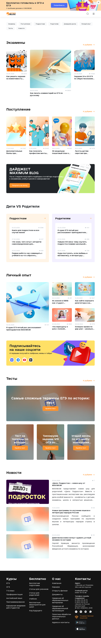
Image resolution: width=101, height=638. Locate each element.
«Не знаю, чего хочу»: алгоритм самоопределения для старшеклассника (26, 244)
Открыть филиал (60, 591)
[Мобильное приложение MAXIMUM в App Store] (81, 629)
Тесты (10, 28)
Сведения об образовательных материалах (60, 600)
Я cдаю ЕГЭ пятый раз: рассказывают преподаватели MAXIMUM (72, 232)
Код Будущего (35, 611)
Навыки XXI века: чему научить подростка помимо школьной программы (72, 244)
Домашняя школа (70, 24)
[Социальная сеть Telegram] (85, 612)
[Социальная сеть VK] (81, 612)
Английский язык (14, 598)
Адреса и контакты (61, 622)
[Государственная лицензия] (83, 617)
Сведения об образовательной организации (60, 608)
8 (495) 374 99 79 (81, 600)
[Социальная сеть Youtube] (76, 612)
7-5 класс (10, 591)
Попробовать (59, 5)
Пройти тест (50, 408)
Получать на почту (19, 185)
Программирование (15, 602)
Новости (21, 28)
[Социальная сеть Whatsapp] (90, 612)
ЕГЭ (8, 583)
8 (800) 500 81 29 (81, 602)
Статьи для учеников (38, 589)
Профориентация (14, 594)
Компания (56, 583)
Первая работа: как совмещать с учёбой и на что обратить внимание (27, 255)
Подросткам (40, 24)
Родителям (54, 24)
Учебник (33, 599)
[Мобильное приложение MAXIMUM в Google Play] (80, 622)
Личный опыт (86, 24)
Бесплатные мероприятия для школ (37, 605)
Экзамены (11, 24)
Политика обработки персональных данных (61, 616)
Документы (57, 594)
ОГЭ (8, 587)
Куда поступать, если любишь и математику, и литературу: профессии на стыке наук (72, 255)
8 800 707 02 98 (80, 592)
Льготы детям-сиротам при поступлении (82, 153)
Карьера (56, 587)
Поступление (25, 24)
